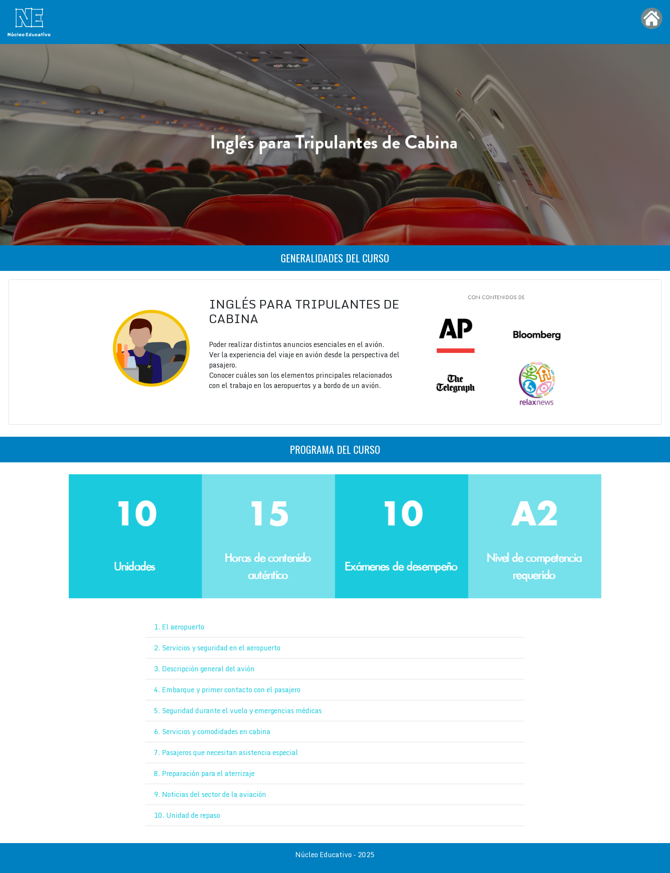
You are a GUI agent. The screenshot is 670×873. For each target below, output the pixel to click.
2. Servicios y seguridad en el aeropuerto (217, 647)
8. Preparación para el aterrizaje (204, 773)
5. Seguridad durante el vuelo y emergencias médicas (238, 710)
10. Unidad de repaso (187, 815)
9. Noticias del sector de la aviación (210, 794)
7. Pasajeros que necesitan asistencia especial (226, 752)
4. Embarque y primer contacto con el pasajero (227, 689)
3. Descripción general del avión (204, 668)
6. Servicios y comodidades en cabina (212, 731)
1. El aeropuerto (179, 626)
